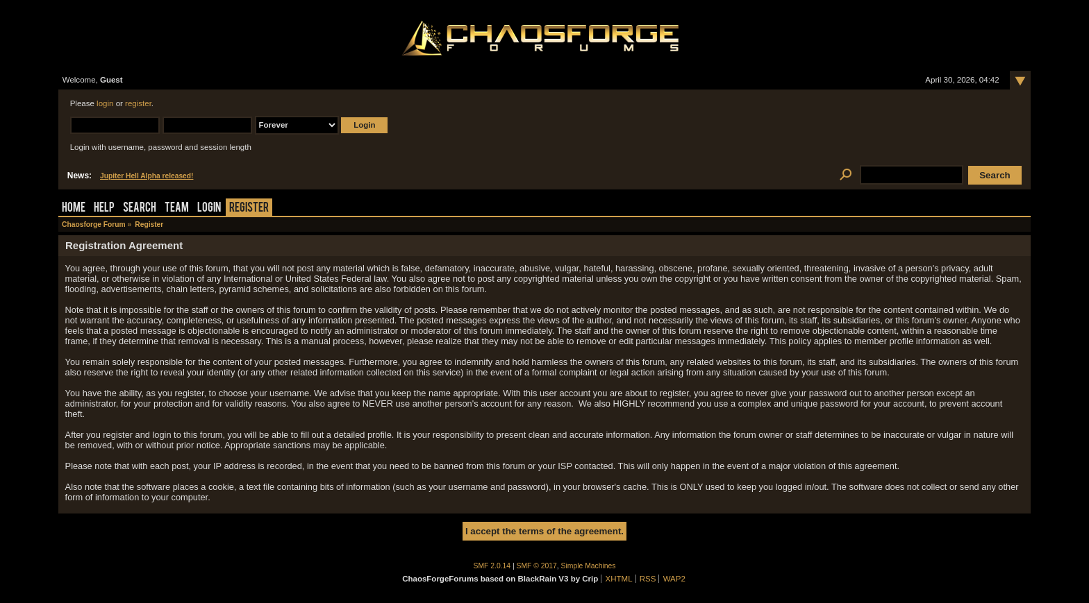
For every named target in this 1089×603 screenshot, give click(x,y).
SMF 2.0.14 (492, 566)
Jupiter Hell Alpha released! (146, 176)
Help (104, 208)
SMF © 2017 (537, 566)
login (105, 103)
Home (73, 208)
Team (177, 208)
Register (249, 208)
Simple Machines (588, 566)
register (138, 103)
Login (209, 208)
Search (139, 208)
